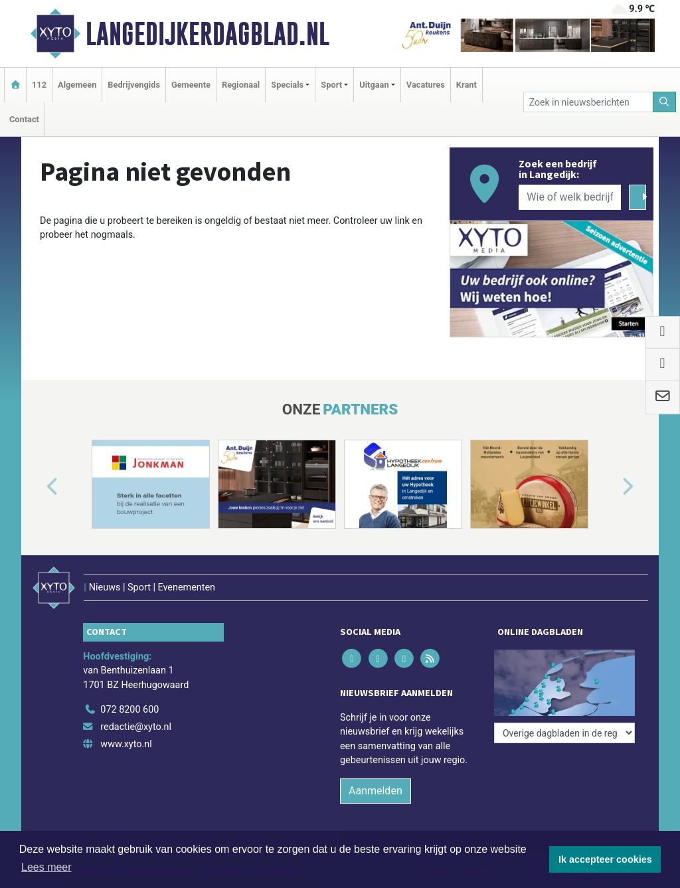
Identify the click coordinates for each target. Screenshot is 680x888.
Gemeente (191, 85)
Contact (24, 119)
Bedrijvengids (134, 85)
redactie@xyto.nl (135, 727)
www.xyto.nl (125, 744)
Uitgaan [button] (373, 85)
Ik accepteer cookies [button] (605, 859)
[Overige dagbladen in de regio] (564, 733)
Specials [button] (287, 85)
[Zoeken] (665, 102)
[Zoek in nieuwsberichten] (588, 102)
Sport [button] (331, 85)
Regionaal (241, 85)
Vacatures (425, 85)
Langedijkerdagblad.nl (207, 34)
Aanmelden (375, 790)
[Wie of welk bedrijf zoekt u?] (570, 197)
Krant (466, 85)
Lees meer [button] (46, 867)
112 (39, 85)
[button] (37, 486)
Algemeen (77, 85)
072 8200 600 (129, 709)
